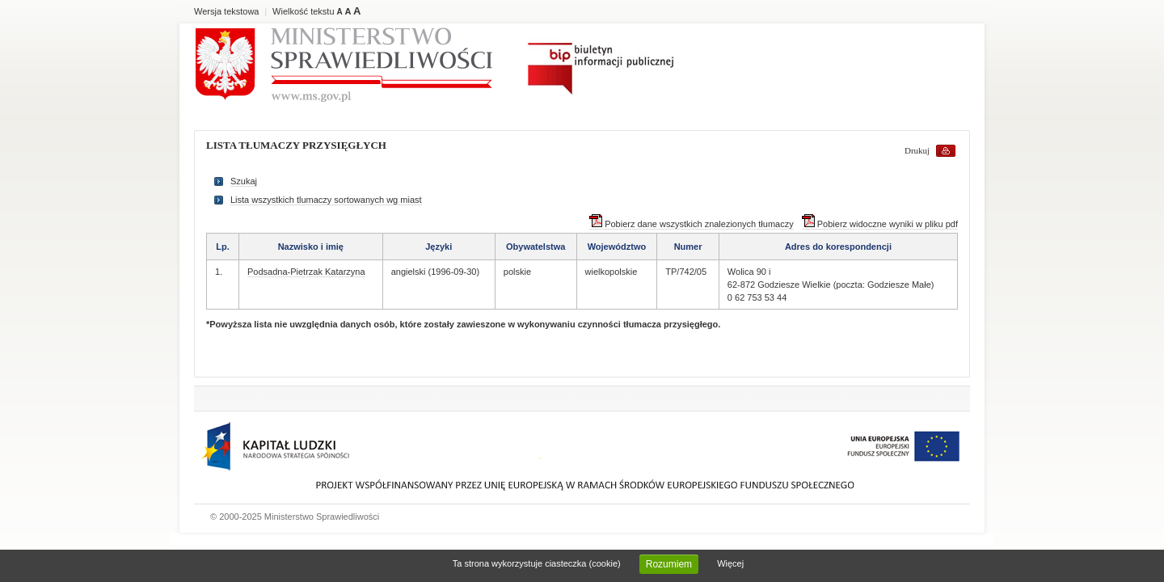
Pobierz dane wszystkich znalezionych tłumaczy (691, 224)
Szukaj (243, 181)
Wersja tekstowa (226, 11)
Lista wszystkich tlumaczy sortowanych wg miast (326, 200)
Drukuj (917, 150)
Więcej (730, 563)
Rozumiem (669, 564)
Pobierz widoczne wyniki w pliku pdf (880, 224)
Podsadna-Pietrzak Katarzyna (306, 271)
